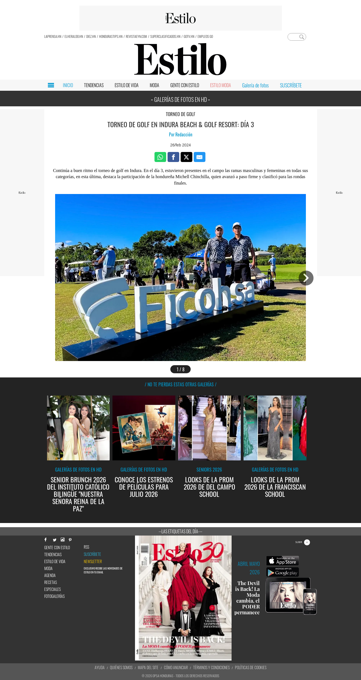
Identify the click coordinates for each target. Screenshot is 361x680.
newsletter (93, 561)
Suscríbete (92, 554)
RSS (86, 547)
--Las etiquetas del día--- (180, 531)
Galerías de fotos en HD (78, 469)
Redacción (183, 134)
